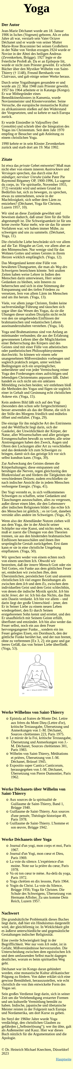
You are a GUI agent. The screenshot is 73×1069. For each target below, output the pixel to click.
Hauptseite (63, 1059)
